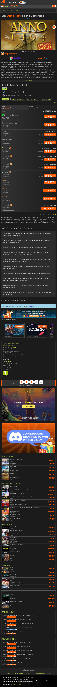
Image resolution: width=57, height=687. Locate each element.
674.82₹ (50, 167)
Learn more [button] (17, 684)
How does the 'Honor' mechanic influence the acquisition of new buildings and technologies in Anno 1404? (27, 234)
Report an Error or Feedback (46, 215)
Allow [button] (48, 681)
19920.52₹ (48, 208)
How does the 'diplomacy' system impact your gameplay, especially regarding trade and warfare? (27, 267)
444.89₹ (50, 134)
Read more (28, 81)
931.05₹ (50, 182)
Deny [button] (38, 681)
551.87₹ (50, 142)
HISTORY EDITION (32, 99)
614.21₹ (50, 159)
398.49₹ (50, 124)
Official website (8, 345)
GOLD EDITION (46, 99)
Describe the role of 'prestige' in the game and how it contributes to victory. (26, 247)
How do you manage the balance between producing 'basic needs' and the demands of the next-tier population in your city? (26, 253)
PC (4, 88)
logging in (33, 306)
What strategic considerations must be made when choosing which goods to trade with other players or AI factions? (26, 279)
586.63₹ (50, 151)
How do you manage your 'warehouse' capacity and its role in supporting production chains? (25, 286)
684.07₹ (50, 175)
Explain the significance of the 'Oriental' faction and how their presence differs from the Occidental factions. (27, 241)
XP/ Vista (8, 361)
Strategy (13, 347)
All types (5, 99)
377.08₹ (50, 116)
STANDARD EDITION (17, 99)
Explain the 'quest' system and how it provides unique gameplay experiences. (27, 273)
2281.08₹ (49, 198)
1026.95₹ (49, 190)
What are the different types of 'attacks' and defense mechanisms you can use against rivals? (27, 293)
